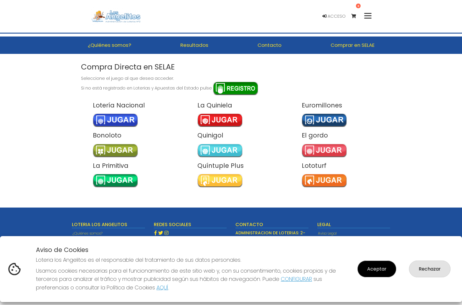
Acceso (334, 16)
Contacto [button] (269, 45)
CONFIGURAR (296, 279)
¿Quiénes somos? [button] (109, 45)
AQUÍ (162, 287)
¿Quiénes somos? (87, 233)
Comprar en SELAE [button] (352, 45)
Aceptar (377, 269)
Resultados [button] (194, 45)
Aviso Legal (327, 233)
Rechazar (430, 269)
